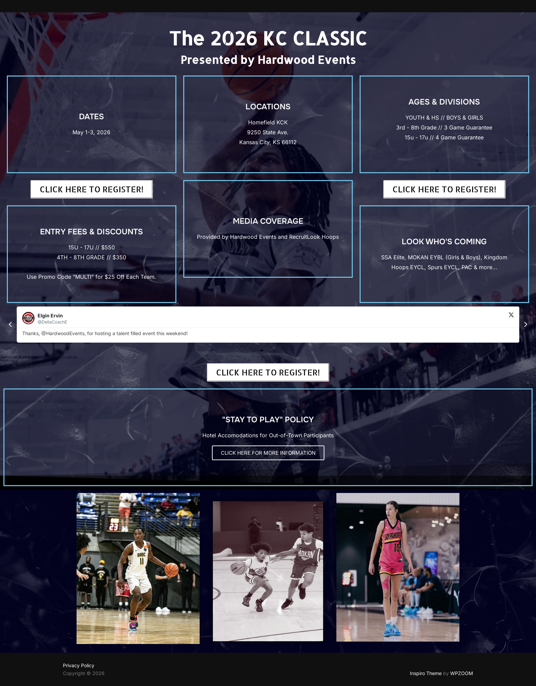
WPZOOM (461, 673)
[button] (10, 324)
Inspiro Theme (426, 673)
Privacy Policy (78, 665)
